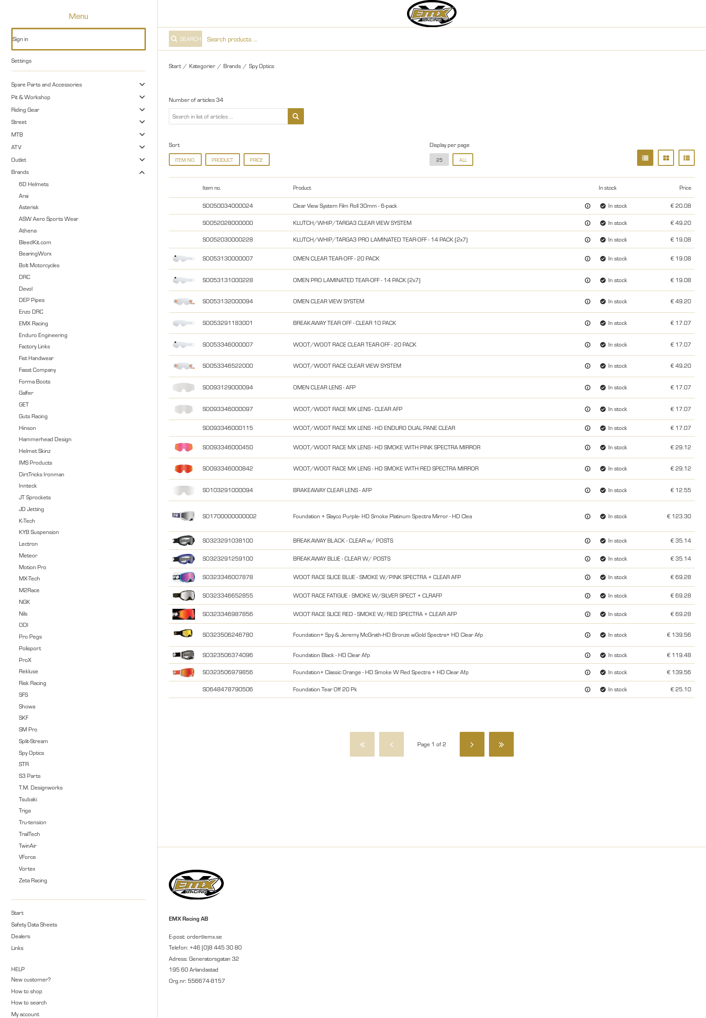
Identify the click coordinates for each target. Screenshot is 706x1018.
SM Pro (28, 729)
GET (24, 404)
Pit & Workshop (30, 97)
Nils (23, 613)
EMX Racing (33, 323)
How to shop (26, 991)
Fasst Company (37, 369)
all (463, 159)
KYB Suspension (39, 532)
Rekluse (28, 671)
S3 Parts (30, 775)
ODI (23, 625)
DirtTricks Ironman (41, 474)
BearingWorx (35, 253)
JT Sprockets (35, 497)
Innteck (28, 485)
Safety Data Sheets (34, 924)
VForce (27, 857)
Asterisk (29, 207)
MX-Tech (29, 578)
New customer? (31, 979)
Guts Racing (33, 416)
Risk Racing (32, 683)
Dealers (20, 936)
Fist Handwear (36, 358)
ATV (16, 147)
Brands (20, 172)
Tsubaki (28, 799)
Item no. (185, 159)
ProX (25, 660)
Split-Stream (33, 741)
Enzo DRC (31, 311)
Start (17, 912)
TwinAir (27, 845)
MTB (17, 134)
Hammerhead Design (45, 439)
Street (19, 122)
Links (17, 948)
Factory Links (34, 346)
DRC (24, 277)
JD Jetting (31, 509)
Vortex (27, 868)
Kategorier (202, 66)
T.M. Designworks (41, 787)
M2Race (29, 590)
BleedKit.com (35, 242)
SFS (23, 694)
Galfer (26, 392)
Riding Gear (25, 109)
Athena (27, 230)
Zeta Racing (33, 880)
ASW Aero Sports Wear (48, 219)
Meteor (28, 555)
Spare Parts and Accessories (46, 84)
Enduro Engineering (43, 335)
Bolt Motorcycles (39, 265)
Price (256, 159)
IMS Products (35, 462)
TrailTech (29, 834)
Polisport (30, 648)
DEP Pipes (32, 300)
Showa (27, 706)
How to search (29, 1002)
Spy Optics (31, 753)
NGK (24, 602)
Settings (21, 60)
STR (24, 764)
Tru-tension (32, 822)
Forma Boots (34, 381)
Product (222, 159)
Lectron (28, 543)
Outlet (18, 159)
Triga (25, 810)
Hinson (27, 428)
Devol (25, 288)
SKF (23, 717)
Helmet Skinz (34, 451)
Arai (23, 196)
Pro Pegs (30, 636)
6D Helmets (34, 184)
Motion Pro (32, 567)
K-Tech (27, 520)
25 (439, 159)
